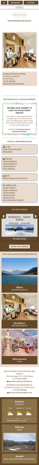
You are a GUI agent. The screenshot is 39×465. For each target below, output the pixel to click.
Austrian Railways (10, 164)
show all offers (19, 246)
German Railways (10, 161)
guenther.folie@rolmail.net (19, 381)
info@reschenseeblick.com (13, 84)
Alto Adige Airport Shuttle (13, 200)
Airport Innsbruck (10, 190)
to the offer (19, 239)
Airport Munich (9, 193)
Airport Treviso (9, 195)
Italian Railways (9, 166)
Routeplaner (8, 152)
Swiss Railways (9, 169)
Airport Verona (9, 198)
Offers (30, 3)
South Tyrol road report (12, 149)
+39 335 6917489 (9, 81)
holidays (15, 3)
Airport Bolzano (9, 188)
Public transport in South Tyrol (15, 178)
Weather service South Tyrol (17, 420)
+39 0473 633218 (19, 379)
